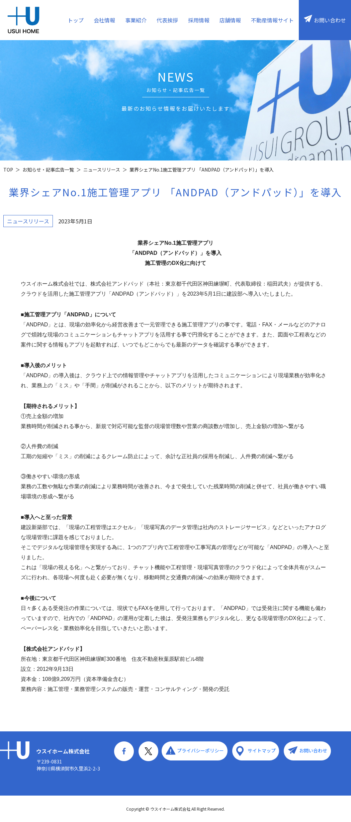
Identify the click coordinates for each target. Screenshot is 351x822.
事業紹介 (136, 20)
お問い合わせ (330, 20)
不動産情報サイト (272, 20)
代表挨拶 (167, 20)
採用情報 (198, 20)
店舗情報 (230, 20)
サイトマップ (261, 750)
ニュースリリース (28, 221)
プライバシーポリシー (200, 750)
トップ (76, 20)
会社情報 (104, 20)
